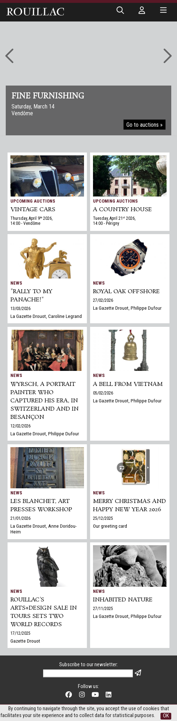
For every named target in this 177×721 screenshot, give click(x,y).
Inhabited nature (123, 600)
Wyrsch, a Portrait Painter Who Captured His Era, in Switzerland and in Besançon (44, 400)
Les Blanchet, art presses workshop (41, 505)
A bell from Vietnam (128, 384)
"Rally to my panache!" (31, 295)
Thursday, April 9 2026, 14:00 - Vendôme (31, 221)
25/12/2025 (103, 518)
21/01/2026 (20, 518)
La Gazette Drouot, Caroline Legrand (46, 316)
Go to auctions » (144, 124)
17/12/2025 (20, 633)
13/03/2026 (20, 308)
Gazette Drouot (25, 641)
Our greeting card (110, 526)
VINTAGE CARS (32, 209)
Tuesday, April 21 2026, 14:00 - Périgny (114, 221)
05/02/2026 (103, 393)
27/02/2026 (103, 300)
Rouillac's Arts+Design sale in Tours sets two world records (43, 612)
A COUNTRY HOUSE (122, 209)
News (16, 283)
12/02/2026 (20, 426)
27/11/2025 (103, 608)
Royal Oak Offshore (126, 291)
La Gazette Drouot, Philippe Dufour (127, 308)
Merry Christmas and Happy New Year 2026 (129, 505)
